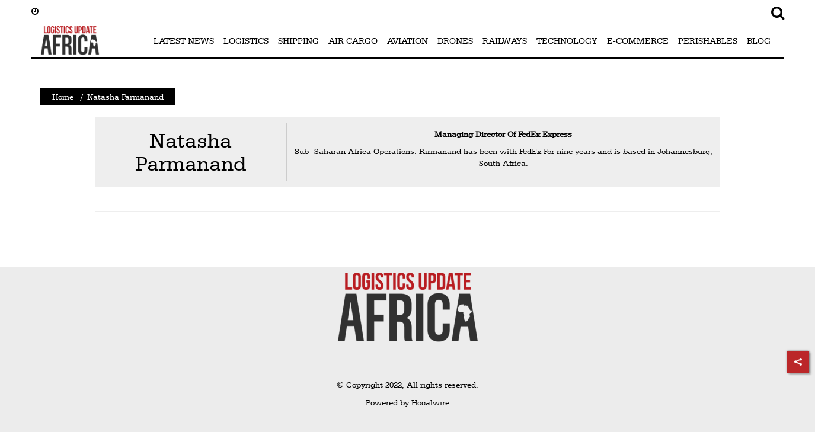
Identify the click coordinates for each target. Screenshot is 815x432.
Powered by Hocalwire (407, 402)
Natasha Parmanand (191, 152)
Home (62, 96)
